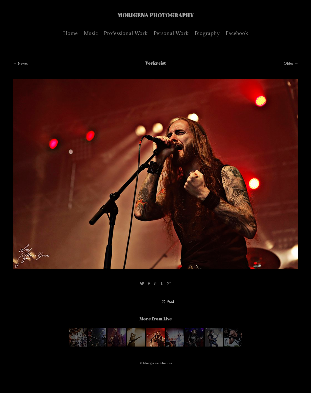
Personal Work (171, 33)
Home (70, 33)
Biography (207, 33)
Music (91, 33)
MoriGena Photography (156, 15)
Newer (23, 63)
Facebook (237, 33)
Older (288, 63)
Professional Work (126, 33)
